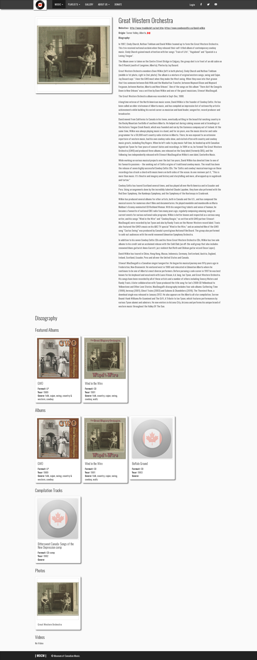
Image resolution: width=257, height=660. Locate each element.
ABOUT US (104, 4)
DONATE (118, 4)
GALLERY (89, 4)
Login (192, 4)
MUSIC (59, 4)
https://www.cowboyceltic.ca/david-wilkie (185, 28)
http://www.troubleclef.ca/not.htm (147, 28)
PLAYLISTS (74, 4)
